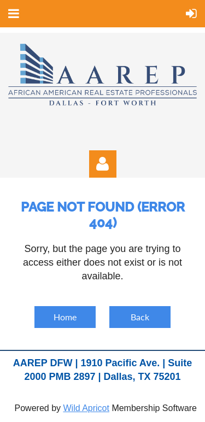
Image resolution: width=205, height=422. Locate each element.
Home (65, 317)
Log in (102, 164)
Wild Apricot (86, 408)
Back (140, 317)
